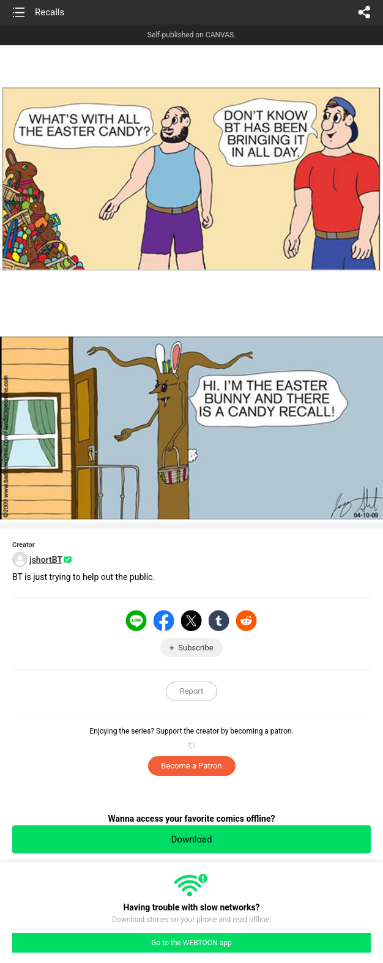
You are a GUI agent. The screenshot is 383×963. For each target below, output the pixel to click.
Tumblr (219, 620)
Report (192, 691)
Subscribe (195, 647)
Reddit (246, 620)
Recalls (49, 12)
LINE (136, 620)
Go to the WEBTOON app (191, 943)
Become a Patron (191, 765)
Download (191, 839)
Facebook (164, 620)
